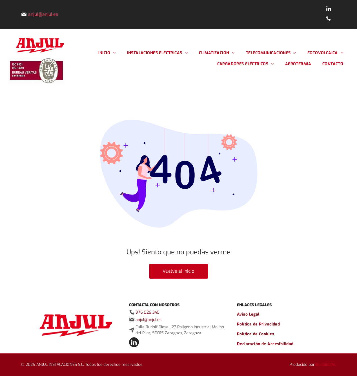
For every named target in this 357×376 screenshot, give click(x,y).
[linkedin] (328, 9)
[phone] (328, 19)
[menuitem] (107, 52)
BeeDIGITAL (326, 364)
